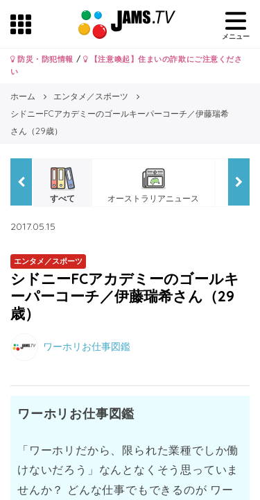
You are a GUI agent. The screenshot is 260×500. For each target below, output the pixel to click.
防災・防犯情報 (41, 59)
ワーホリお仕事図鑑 (86, 346)
